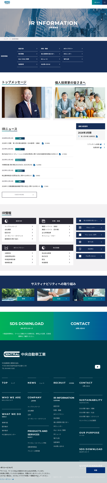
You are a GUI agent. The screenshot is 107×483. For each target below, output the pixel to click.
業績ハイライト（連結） (50, 226)
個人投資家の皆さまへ (47, 54)
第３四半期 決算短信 (88, 136)
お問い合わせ (97, 2)
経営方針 (21, 49)
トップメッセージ (11, 226)
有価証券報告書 (10, 259)
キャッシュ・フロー (48, 236)
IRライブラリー (68, 49)
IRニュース (44, 59)
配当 (43, 259)
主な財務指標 (46, 232)
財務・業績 (44, 49)
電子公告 (66, 59)
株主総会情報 (46, 253)
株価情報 (45, 262)
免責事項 (21, 64)
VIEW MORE (19, 194)
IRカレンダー (68, 54)
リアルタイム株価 (93, 144)
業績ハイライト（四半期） (51, 229)
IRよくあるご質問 (23, 59)
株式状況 (45, 256)
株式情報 (21, 54)
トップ (6, 39)
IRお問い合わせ (45, 64)
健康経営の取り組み (11, 239)
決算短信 (8, 253)
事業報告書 (8, 262)
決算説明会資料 (10, 256)
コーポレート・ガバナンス (14, 236)
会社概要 (8, 229)
